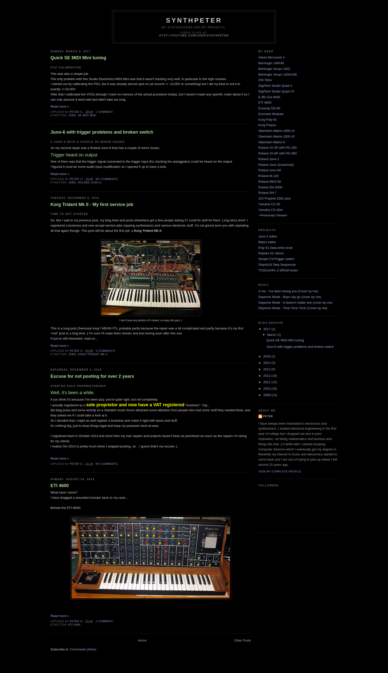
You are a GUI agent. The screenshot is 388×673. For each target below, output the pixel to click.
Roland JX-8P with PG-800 (277, 153)
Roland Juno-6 (89, 182)
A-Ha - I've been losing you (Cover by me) (288, 291)
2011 (267, 382)
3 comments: (106, 351)
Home (142, 640)
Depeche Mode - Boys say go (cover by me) (289, 297)
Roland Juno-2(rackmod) (276, 165)
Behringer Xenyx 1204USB (277, 74)
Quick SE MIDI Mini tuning (78, 57)
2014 (267, 363)
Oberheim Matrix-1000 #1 (276, 131)
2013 (267, 369)
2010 (267, 388)
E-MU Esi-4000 (269, 97)
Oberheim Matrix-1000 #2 (276, 136)
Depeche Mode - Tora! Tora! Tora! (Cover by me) (292, 308)
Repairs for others (271, 253)
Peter (268, 416)
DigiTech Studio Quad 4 (275, 86)
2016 (267, 356)
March (272, 335)
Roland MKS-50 (269, 181)
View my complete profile (279, 471)
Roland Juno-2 (268, 159)
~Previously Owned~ (273, 215)
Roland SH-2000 (270, 187)
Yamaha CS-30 (269, 204)
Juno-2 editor (267, 236)
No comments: (107, 179)
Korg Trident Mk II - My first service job (91, 204)
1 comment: (105, 112)
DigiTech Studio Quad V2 (276, 91)
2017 (267, 329)
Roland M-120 (268, 176)
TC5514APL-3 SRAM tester (278, 270)
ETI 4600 (59, 485)
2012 (267, 376)
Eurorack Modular (271, 114)
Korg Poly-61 (267, 119)
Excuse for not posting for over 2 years (92, 376)
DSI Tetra (265, 80)
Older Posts (242, 640)
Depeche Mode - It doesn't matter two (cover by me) (295, 302)
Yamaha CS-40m (270, 210)
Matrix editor (267, 242)
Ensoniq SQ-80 (269, 108)
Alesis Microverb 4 (271, 57)
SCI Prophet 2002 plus (274, 198)
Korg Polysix (267, 125)
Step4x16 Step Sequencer (277, 264)
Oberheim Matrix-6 (271, 142)
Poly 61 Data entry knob (275, 248)
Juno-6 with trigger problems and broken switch (101, 132)
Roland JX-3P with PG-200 (277, 147)
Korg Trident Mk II (93, 354)
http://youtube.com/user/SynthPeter (194, 35)
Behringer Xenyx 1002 (274, 69)
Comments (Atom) (83, 649)
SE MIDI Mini (87, 115)
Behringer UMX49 (271, 63)
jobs (72, 115)
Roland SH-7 (267, 193)
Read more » (59, 106)
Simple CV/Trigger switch (276, 259)
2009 (267, 395)
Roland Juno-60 (269, 170)
